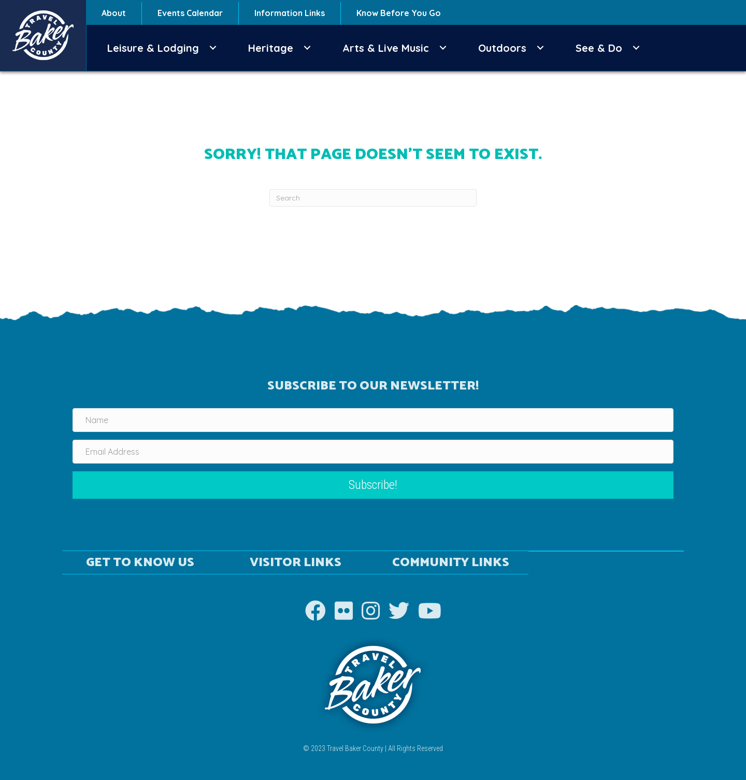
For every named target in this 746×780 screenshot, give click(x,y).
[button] (213, 48)
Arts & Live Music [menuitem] (385, 47)
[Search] (373, 198)
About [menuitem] (114, 13)
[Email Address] (373, 452)
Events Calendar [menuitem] (190, 13)
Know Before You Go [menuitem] (398, 13)
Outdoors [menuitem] (502, 47)
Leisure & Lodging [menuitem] (153, 47)
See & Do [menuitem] (599, 47)
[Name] (373, 420)
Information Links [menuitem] (289, 13)
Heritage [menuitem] (270, 47)
